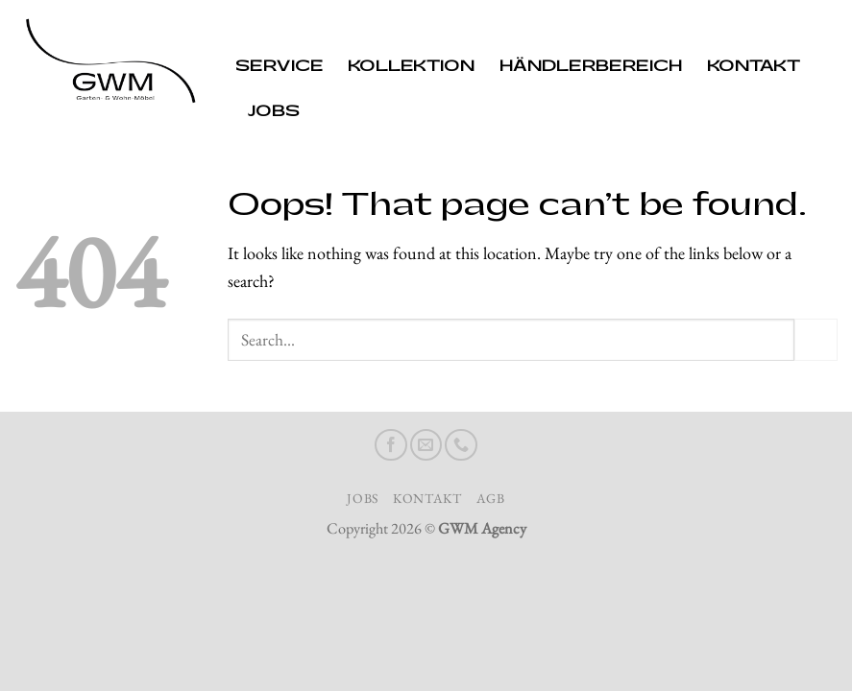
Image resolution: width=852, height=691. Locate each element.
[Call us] (461, 445)
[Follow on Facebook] (391, 445)
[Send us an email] (426, 445)
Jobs (274, 112)
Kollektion (411, 67)
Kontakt (753, 67)
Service (279, 67)
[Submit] (816, 340)
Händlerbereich (590, 67)
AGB (490, 498)
